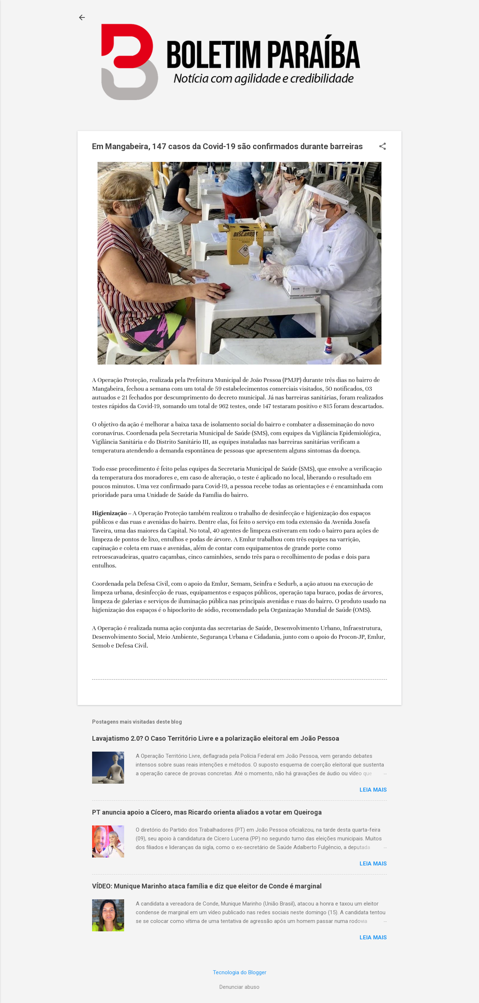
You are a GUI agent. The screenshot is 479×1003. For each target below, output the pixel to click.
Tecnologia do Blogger (239, 972)
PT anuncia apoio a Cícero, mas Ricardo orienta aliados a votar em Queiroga (207, 812)
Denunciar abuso (239, 987)
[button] (382, 147)
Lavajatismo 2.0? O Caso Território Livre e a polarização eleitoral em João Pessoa (215, 738)
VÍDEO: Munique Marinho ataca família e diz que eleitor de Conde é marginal (207, 886)
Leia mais (373, 790)
